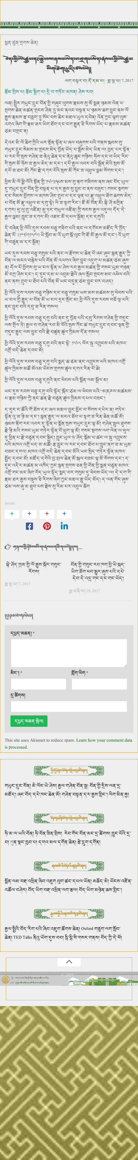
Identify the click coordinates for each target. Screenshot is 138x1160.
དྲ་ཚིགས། (17, 695)
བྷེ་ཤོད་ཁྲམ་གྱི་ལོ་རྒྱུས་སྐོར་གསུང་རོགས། (33, 568)
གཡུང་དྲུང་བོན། (18, 785)
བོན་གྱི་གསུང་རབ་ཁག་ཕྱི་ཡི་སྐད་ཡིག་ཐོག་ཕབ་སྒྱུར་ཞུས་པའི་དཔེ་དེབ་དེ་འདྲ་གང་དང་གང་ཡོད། (98, 571)
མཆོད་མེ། (101, 881)
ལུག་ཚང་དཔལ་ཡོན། (74, 881)
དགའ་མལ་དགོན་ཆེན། (57, 842)
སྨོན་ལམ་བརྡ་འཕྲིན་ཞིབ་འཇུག (30, 881)
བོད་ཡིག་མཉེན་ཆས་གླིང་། (100, 889)
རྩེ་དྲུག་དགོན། (89, 842)
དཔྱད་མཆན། (22, 633)
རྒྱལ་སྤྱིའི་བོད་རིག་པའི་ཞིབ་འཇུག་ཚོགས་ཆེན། (42, 928)
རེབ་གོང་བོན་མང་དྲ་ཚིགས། (87, 833)
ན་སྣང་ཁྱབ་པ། (25, 842)
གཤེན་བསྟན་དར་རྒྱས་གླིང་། (85, 794)
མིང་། (16, 672)
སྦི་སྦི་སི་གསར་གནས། (82, 937)
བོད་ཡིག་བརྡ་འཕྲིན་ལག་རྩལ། (53, 889)
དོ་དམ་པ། (96, 80)
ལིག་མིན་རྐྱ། (119, 794)
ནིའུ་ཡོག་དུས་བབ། (48, 937)
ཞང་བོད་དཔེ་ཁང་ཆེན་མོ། (39, 794)
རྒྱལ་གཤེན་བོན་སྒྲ (72, 785)
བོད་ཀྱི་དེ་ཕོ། (111, 937)
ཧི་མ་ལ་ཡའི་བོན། (20, 833)
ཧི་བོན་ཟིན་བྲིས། (48, 833)
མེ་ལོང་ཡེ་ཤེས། (45, 785)
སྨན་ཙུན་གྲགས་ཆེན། (21, 42)
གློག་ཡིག (79, 672)
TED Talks (22, 937)
